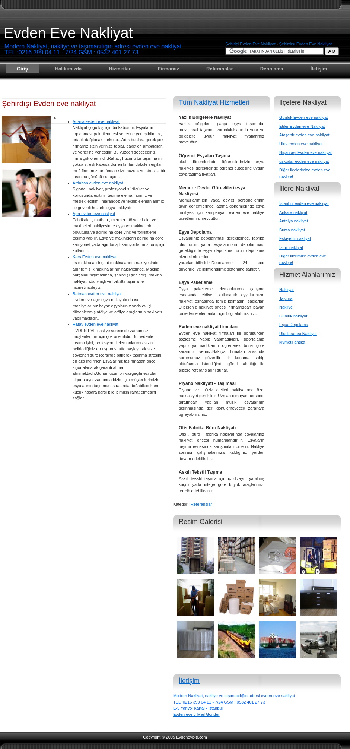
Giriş (22, 69)
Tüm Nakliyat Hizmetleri (214, 102)
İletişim (319, 69)
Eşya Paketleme (196, 282)
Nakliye (286, 307)
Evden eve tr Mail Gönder (196, 714)
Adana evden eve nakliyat (96, 121)
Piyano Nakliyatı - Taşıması (207, 383)
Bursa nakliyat (292, 230)
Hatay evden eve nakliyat (95, 324)
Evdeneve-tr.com (191, 737)
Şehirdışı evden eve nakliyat (305, 44)
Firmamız (168, 69)
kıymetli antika (292, 342)
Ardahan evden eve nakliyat (98, 183)
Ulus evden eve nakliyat (300, 144)
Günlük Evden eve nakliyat (303, 117)
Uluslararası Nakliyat (298, 333)
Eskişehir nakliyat (295, 238)
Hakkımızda (68, 69)
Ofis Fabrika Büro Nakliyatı (207, 427)
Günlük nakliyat (293, 316)
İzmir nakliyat (291, 247)
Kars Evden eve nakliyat (95, 257)
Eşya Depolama (195, 232)
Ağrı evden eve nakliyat (94, 213)
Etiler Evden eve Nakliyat (302, 126)
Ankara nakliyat (293, 212)
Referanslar (219, 69)
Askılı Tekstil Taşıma (200, 472)
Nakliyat (286, 289)
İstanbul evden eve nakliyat (304, 203)
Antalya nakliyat (293, 221)
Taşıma (285, 298)
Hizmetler (120, 69)
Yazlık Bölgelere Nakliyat (205, 117)
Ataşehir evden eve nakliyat (304, 135)
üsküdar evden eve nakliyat (304, 161)
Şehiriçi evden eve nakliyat (250, 44)
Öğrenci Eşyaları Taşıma (204, 155)
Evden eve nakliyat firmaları (208, 326)
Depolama (271, 69)
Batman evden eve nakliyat (97, 293)
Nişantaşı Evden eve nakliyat (305, 152)
